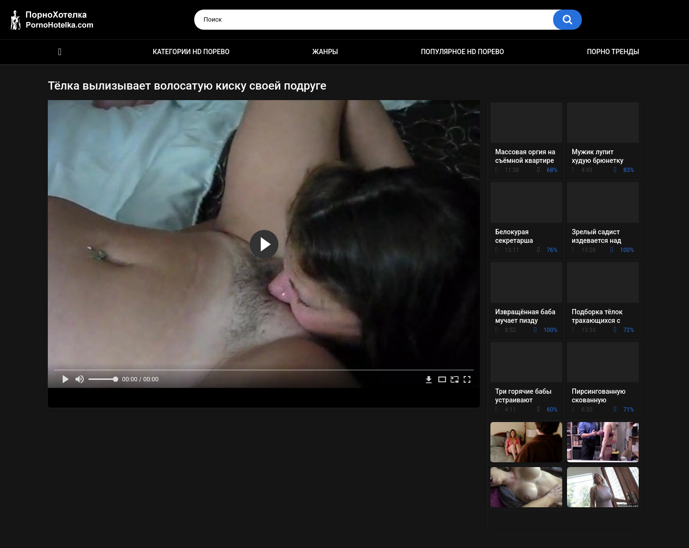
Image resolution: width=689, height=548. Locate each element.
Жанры (325, 52)
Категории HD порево (191, 52)
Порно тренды (613, 52)
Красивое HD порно (60, 52)
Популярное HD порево (462, 52)
